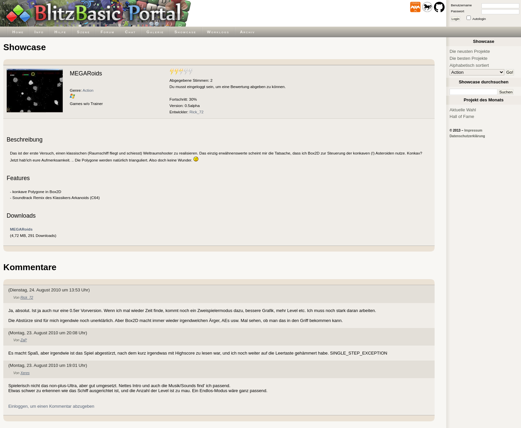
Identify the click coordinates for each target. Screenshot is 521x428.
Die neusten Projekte (470, 51)
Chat (130, 32)
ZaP (23, 340)
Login (456, 19)
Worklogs (218, 32)
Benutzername (461, 5)
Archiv (247, 32)
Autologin (479, 19)
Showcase (185, 32)
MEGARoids (21, 229)
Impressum (473, 130)
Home (18, 32)
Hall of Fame (462, 116)
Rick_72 (196, 112)
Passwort (457, 11)
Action (88, 90)
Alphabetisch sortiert (469, 65)
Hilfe (60, 32)
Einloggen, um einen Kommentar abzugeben (51, 406)
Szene (83, 32)
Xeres (25, 373)
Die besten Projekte (468, 58)
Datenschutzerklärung (467, 136)
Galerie (155, 32)
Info (39, 32)
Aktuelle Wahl (463, 109)
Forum (108, 32)
